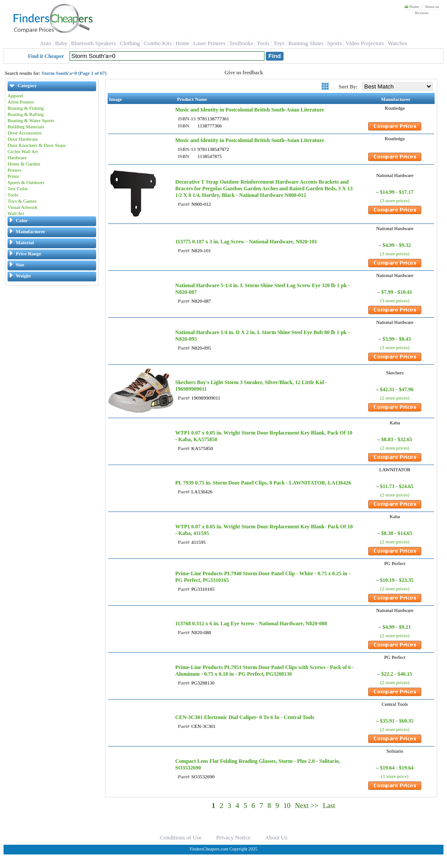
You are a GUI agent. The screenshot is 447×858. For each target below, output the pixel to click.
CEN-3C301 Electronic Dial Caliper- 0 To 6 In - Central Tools (244, 717)
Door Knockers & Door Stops (37, 145)
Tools (263, 43)
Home (411, 6)
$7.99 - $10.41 (396, 292)
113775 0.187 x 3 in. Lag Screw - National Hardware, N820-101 (246, 242)
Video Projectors (365, 43)
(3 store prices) (394, 200)
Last (329, 805)
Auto (45, 43)
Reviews (421, 13)
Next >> (307, 805)
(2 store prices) (394, 397)
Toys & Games (22, 201)
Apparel (15, 95)
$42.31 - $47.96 (397, 389)
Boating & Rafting (26, 114)
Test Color (18, 188)
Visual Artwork (22, 207)
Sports (334, 43)
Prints (13, 176)
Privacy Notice (233, 837)
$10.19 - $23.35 (397, 580)
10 (287, 805)
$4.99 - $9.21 (397, 627)
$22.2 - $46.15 (396, 674)
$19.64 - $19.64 (397, 768)
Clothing (130, 43)
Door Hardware (23, 139)
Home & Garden (24, 163)
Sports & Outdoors (26, 182)
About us (431, 6)
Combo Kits (157, 43)
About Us (276, 837)
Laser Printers (209, 43)
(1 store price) (394, 776)
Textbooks (241, 43)
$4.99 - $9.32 (397, 245)
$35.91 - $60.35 (397, 721)
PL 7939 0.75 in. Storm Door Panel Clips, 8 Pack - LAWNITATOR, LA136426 (263, 483)
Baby (61, 43)
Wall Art (16, 213)
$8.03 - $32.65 (396, 439)
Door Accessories (25, 132)
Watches (397, 43)
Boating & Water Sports (31, 120)
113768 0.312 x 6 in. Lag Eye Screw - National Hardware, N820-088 (251, 623)
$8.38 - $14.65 (396, 533)
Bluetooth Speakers (93, 43)
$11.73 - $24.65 (396, 486)
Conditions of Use (181, 837)
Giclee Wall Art (23, 151)
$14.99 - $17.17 (397, 192)
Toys (278, 43)
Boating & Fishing (26, 108)
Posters (15, 170)
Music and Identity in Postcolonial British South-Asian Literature (249, 110)
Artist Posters (21, 101)
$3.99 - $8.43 (397, 339)
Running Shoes (305, 43)
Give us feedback (244, 72)
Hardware (17, 157)
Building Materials (26, 126)
